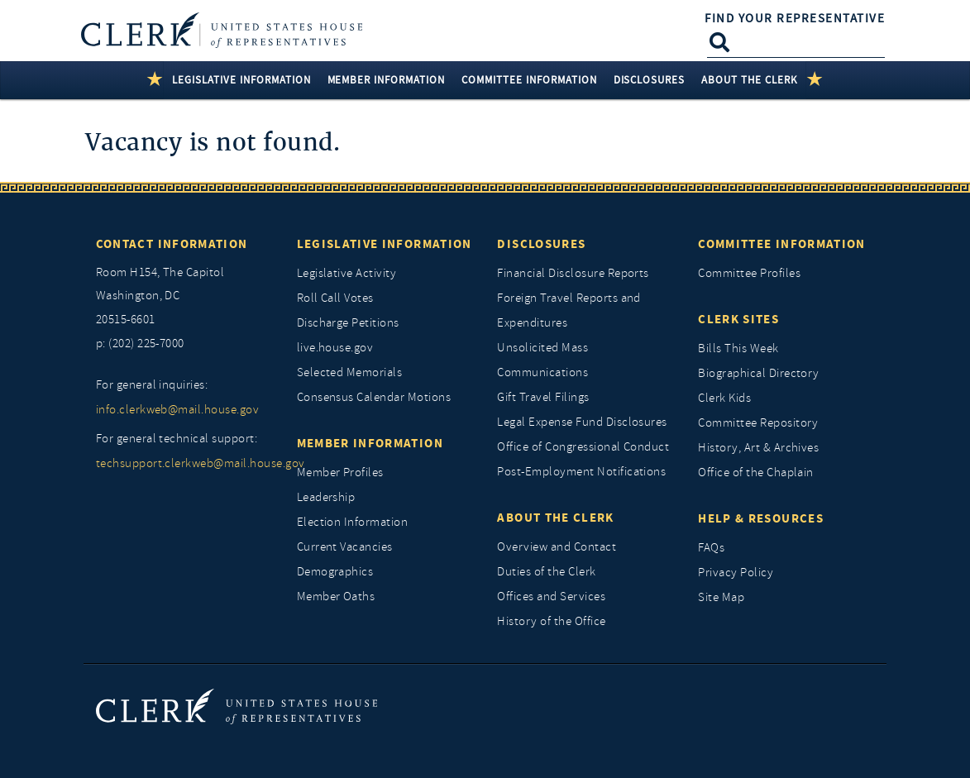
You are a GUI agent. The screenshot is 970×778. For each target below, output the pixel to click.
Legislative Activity (347, 273)
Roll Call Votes (335, 298)
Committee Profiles (749, 273)
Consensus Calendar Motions (374, 397)
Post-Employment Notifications (581, 472)
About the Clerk (555, 517)
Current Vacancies (345, 547)
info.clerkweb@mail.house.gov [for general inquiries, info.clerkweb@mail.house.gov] (177, 410)
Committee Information (781, 244)
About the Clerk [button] (749, 80)
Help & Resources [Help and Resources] (761, 518)
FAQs (711, 548)
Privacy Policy (735, 572)
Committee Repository (758, 423)
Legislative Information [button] (241, 80)
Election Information (353, 522)
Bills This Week (738, 348)
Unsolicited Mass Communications (542, 360)
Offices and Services (551, 596)
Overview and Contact (556, 547)
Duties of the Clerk (546, 572)
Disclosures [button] (650, 80)
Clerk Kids (724, 398)
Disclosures (541, 244)
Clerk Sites (738, 319)
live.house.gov (335, 348)
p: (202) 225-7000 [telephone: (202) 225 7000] (140, 343)
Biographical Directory (758, 373)
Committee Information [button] (528, 80)
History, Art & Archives (758, 448)
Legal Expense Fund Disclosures (582, 422)
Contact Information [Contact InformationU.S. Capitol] (172, 244)
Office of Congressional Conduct (583, 447)
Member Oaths (336, 596)
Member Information (370, 443)
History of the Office (551, 621)
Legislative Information (384, 244)
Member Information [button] (386, 80)
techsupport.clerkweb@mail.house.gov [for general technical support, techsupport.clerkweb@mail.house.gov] (184, 463)
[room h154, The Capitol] (184, 296)
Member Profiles (340, 472)
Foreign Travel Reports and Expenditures (568, 310)
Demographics (335, 572)
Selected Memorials (350, 372)
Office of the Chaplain (756, 472)
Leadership (326, 497)
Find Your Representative (795, 18)
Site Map (721, 597)
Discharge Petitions (348, 323)
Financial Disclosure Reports (572, 273)
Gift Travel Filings (543, 397)
